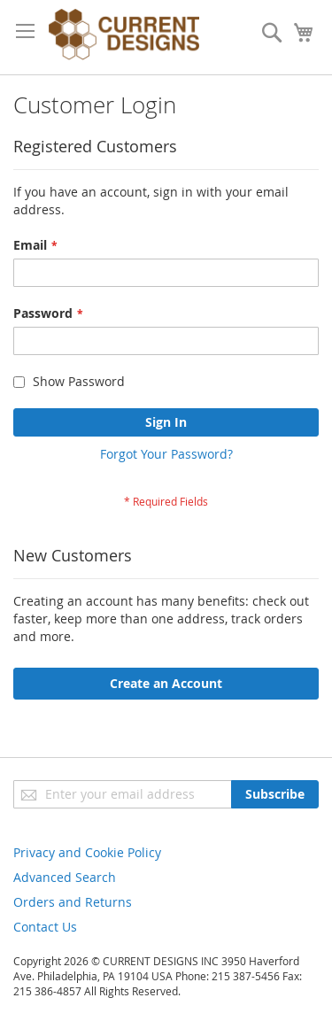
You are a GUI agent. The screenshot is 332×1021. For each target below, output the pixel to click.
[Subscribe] (275, 794)
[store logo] (124, 37)
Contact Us (45, 926)
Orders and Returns (72, 901)
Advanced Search (64, 877)
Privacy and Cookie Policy (87, 852)
